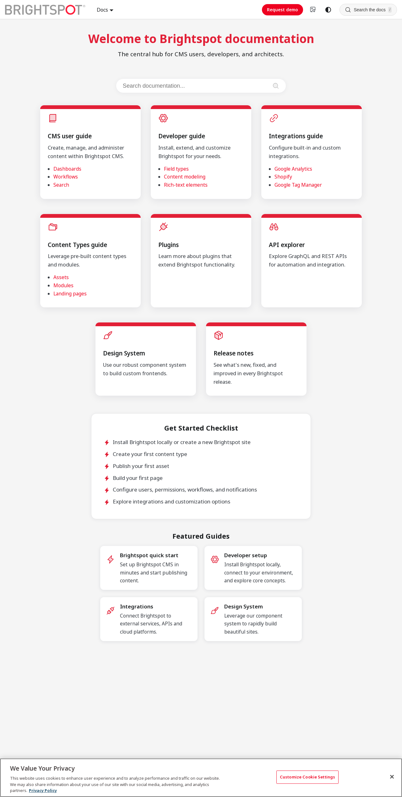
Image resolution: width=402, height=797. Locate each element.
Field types (176, 168)
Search (61, 184)
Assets (61, 277)
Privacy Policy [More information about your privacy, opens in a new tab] (43, 790)
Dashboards (67, 168)
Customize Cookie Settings (307, 777)
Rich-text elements (186, 184)
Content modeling (184, 176)
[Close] (392, 777)
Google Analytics (293, 168)
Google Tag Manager (298, 184)
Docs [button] (102, 9)
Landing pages (70, 293)
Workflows (65, 176)
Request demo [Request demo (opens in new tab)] (282, 10)
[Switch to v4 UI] (313, 10)
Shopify (283, 176)
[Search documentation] (195, 85)
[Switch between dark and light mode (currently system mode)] (328, 10)
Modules (63, 285)
